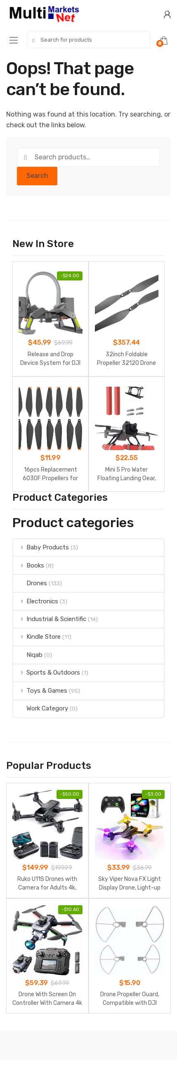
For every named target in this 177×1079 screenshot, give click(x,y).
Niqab (27, 655)
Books (28, 565)
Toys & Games (40, 690)
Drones (30, 583)
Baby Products (41, 547)
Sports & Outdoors (46, 672)
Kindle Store (37, 636)
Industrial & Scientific (49, 619)
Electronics (35, 601)
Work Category (40, 708)
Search (37, 176)
